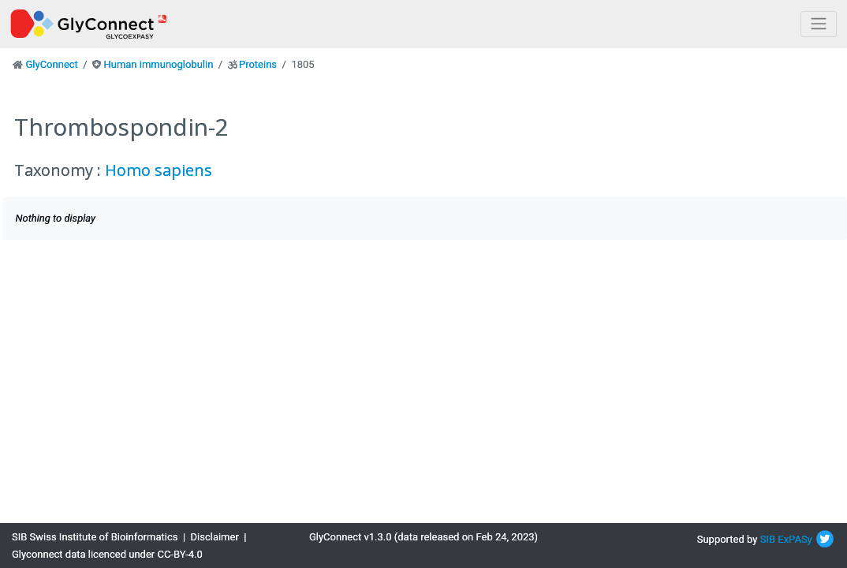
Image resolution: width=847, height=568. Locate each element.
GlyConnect (51, 64)
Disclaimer (215, 537)
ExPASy (795, 539)
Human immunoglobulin (158, 64)
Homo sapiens (158, 170)
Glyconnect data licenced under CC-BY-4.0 (107, 554)
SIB (767, 539)
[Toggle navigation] (818, 24)
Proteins (258, 64)
